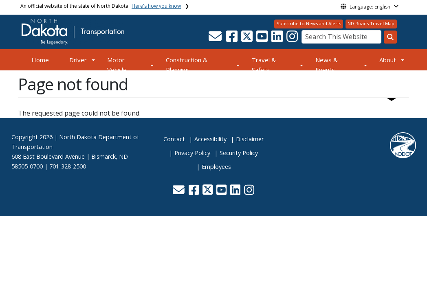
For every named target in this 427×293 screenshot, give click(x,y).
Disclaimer (250, 139)
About (387, 60)
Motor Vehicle (117, 65)
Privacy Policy (192, 153)
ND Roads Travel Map (371, 23)
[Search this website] (390, 37)
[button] (216, 38)
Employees (216, 167)
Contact (174, 139)
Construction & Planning (186, 65)
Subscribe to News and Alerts (309, 23)
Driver (78, 60)
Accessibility (210, 139)
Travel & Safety (264, 65)
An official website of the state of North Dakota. (100, 5)
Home (40, 60)
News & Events (326, 65)
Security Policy (239, 153)
